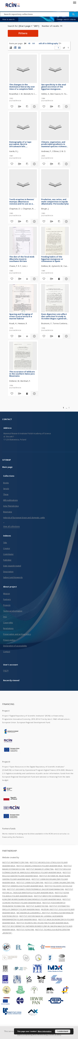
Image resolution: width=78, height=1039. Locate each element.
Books (6, 482)
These (6, 494)
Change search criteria (66, 19)
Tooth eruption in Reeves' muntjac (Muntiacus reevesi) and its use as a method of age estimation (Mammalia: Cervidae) (22, 201)
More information (44, 1031)
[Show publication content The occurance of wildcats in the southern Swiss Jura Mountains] (27, 394)
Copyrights (8, 622)
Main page (7, 467)
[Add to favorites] (11, 107)
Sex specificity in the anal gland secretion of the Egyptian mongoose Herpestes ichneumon (53, 86)
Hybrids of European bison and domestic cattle (24, 517)
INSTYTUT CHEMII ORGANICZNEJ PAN (59, 882)
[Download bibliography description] (19, 107)
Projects (6, 605)
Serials (6, 488)
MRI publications (10, 500)
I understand (62, 1031)
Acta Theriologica (11, 506)
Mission (6, 593)
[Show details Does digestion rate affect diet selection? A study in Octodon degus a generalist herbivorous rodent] (66, 336)
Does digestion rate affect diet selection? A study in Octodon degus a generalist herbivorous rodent (54, 316)
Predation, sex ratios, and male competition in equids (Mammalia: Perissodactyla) (55, 201)
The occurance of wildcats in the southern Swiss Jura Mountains (22, 373)
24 (25, 43)
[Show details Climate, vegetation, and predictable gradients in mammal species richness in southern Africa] (66, 164)
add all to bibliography (50, 43)
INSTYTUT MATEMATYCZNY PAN (15, 862)
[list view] (19, 47)
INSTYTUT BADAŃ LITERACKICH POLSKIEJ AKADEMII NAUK (39, 866)
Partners (7, 599)
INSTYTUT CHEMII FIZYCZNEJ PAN (30, 882)
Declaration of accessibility (15, 645)
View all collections (11, 526)
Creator (6, 548)
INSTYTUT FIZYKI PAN (25, 929)
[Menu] (74, 2)
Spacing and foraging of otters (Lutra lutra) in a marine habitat (21, 316)
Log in (6, 670)
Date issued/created (12, 566)
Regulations (8, 628)
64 (33, 43)
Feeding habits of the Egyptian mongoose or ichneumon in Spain (52, 258)
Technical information (12, 611)
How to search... (9, 19)
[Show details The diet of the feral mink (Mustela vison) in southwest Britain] (34, 279)
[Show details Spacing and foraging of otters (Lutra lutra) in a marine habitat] (34, 336)
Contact (6, 651)
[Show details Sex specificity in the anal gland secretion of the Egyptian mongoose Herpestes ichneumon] (66, 107)
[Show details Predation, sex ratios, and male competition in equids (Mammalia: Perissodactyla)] (66, 221)
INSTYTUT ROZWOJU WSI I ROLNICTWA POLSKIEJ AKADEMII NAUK (42, 923)
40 (29, 43)
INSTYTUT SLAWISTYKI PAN (37, 906)
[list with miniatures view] (15, 47)
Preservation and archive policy (17, 634)
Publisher (7, 560)
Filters (23, 33)
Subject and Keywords (13, 577)
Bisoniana (7, 511)
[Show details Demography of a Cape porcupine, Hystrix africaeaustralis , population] (34, 164)
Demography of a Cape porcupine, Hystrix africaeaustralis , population (20, 144)
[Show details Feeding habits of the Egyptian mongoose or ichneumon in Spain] (66, 279)
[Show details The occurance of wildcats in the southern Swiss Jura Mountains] (34, 394)
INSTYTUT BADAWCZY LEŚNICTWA (40, 869)
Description (8, 571)
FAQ (5, 616)
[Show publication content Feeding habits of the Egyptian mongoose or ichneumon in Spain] (59, 279)
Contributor (8, 554)
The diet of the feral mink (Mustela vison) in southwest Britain (21, 258)
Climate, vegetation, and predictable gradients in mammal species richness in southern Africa (54, 144)
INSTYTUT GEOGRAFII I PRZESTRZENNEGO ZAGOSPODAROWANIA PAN (35, 889)
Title (5, 542)
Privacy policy (9, 640)
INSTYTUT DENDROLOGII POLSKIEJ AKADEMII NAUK (23, 886)
